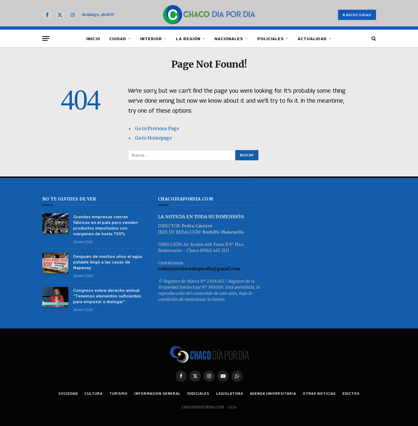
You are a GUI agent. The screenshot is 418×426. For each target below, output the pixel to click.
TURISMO (118, 393)
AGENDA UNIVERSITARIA (273, 393)
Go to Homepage (153, 138)
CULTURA (93, 393)
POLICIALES (270, 38)
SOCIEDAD (68, 393)
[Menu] (45, 38)
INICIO (93, 38)
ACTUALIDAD (312, 38)
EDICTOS (350, 393)
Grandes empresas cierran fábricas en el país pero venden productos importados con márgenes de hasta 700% (105, 225)
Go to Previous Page (157, 128)
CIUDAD (117, 38)
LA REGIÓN (188, 38)
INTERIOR (151, 38)
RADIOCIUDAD (357, 15)
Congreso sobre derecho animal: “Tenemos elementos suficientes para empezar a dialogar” (107, 296)
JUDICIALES (198, 393)
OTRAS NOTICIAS (319, 393)
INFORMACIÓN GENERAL (157, 393)
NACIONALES (229, 38)
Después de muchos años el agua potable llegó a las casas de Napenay (107, 262)
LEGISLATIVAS (229, 393)
